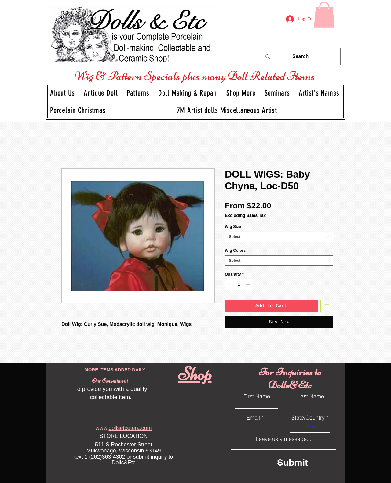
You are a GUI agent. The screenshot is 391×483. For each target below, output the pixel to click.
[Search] (300, 56)
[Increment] (248, 284)
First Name (256, 396)
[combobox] (279, 237)
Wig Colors (235, 250)
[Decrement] (229, 284)
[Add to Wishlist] (326, 306)
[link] (324, 15)
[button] (101, 92)
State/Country (308, 417)
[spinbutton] (239, 284)
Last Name (311, 396)
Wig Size (233, 226)
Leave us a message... (283, 439)
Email (253, 417)
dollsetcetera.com (130, 428)
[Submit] (304, 462)
